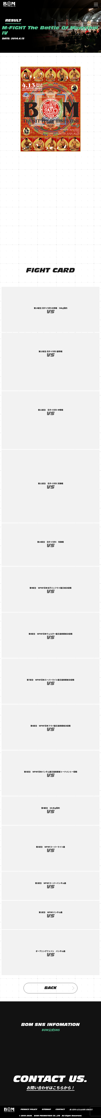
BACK (59, 988)
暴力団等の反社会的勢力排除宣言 (81, 1109)
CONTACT (60, 1109)
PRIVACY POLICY (29, 1109)
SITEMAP (46, 1109)
